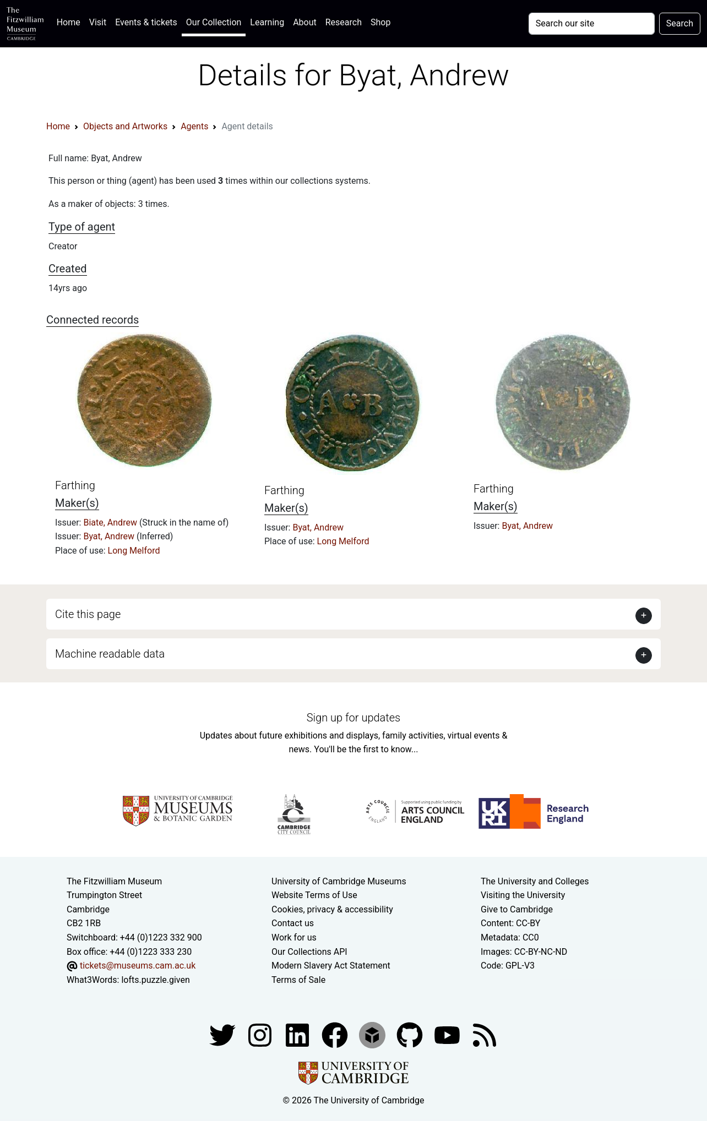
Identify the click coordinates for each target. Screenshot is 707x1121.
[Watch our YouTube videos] (448, 1035)
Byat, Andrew (110, 536)
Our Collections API (309, 952)
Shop (380, 22)
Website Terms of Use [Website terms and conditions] (314, 895)
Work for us (294, 937)
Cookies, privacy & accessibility (332, 909)
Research (343, 22)
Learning (267, 22)
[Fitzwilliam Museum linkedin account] (336, 1035)
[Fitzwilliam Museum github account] (410, 1035)
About (305, 22)
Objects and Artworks (125, 126)
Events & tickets (146, 22)
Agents (194, 126)
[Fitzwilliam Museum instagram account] (261, 1035)
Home (71, 21)
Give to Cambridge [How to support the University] (517, 909)
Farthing (75, 485)
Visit (97, 22)
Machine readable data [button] (110, 653)
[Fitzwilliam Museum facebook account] (298, 1035)
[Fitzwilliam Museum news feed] (484, 1035)
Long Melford (134, 550)
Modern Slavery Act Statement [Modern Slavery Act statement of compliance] (330, 965)
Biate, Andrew (111, 522)
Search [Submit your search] (679, 23)
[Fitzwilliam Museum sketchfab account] (373, 1035)
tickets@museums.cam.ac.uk (137, 965)
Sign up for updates (353, 717)
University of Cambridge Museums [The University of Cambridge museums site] (338, 881)
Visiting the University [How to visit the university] (523, 895)
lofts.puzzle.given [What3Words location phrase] (155, 980)
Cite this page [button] (88, 614)
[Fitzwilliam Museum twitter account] (223, 1035)
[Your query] (592, 24)
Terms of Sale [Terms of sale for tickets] (298, 980)
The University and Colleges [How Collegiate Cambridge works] (535, 881)
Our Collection (213, 22)
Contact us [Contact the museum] (292, 923)
